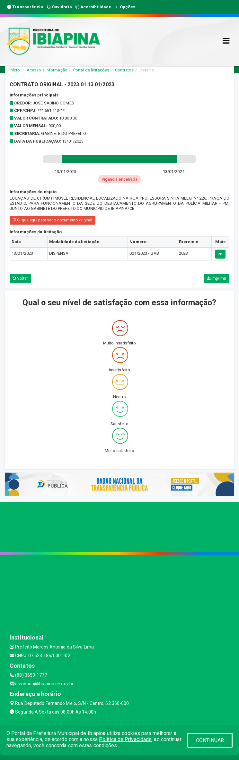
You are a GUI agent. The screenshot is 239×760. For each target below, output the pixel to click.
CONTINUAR (210, 740)
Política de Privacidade (125, 739)
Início (15, 70)
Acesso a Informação (47, 70)
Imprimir (216, 278)
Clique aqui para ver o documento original (52, 220)
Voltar (20, 278)
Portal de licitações (91, 70)
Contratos (124, 70)
